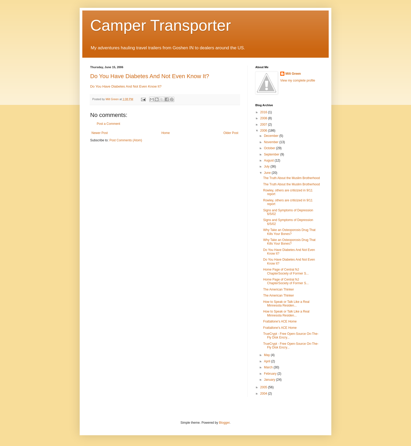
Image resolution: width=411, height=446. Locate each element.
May (267, 355)
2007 (264, 124)
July (267, 166)
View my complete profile (297, 80)
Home (165, 133)
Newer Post (99, 133)
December (271, 136)
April (267, 361)
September (272, 154)
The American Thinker (278, 289)
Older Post (230, 133)
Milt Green (293, 74)
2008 (264, 118)
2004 (264, 393)
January (270, 379)
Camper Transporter (160, 25)
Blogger (224, 422)
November (271, 142)
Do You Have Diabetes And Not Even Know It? (149, 76)
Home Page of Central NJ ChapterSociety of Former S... (286, 271)
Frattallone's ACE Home (280, 321)
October (270, 148)
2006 (264, 130)
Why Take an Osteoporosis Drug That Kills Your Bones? (289, 231)
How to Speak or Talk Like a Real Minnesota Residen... (286, 303)
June (268, 173)
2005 (264, 387)
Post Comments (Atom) (125, 140)
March (269, 367)
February (270, 373)
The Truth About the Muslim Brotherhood (291, 178)
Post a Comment (108, 124)
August (269, 160)
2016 (264, 112)
